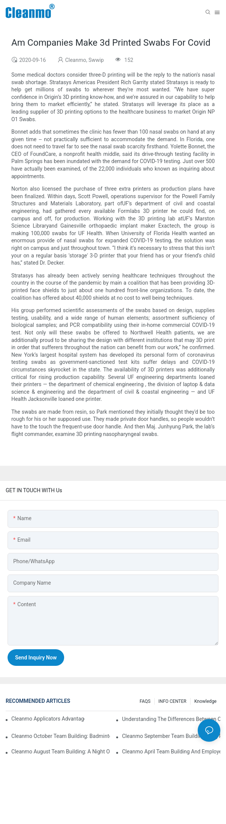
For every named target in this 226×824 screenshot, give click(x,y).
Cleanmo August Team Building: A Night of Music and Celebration (60, 752)
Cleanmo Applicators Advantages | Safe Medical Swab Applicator (48, 719)
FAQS (145, 701)
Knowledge (205, 701)
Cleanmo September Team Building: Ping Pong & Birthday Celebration (171, 736)
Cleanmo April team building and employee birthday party (171, 752)
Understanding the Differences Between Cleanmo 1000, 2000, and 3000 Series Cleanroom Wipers (171, 719)
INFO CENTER (172, 701)
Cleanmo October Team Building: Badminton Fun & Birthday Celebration (60, 736)
